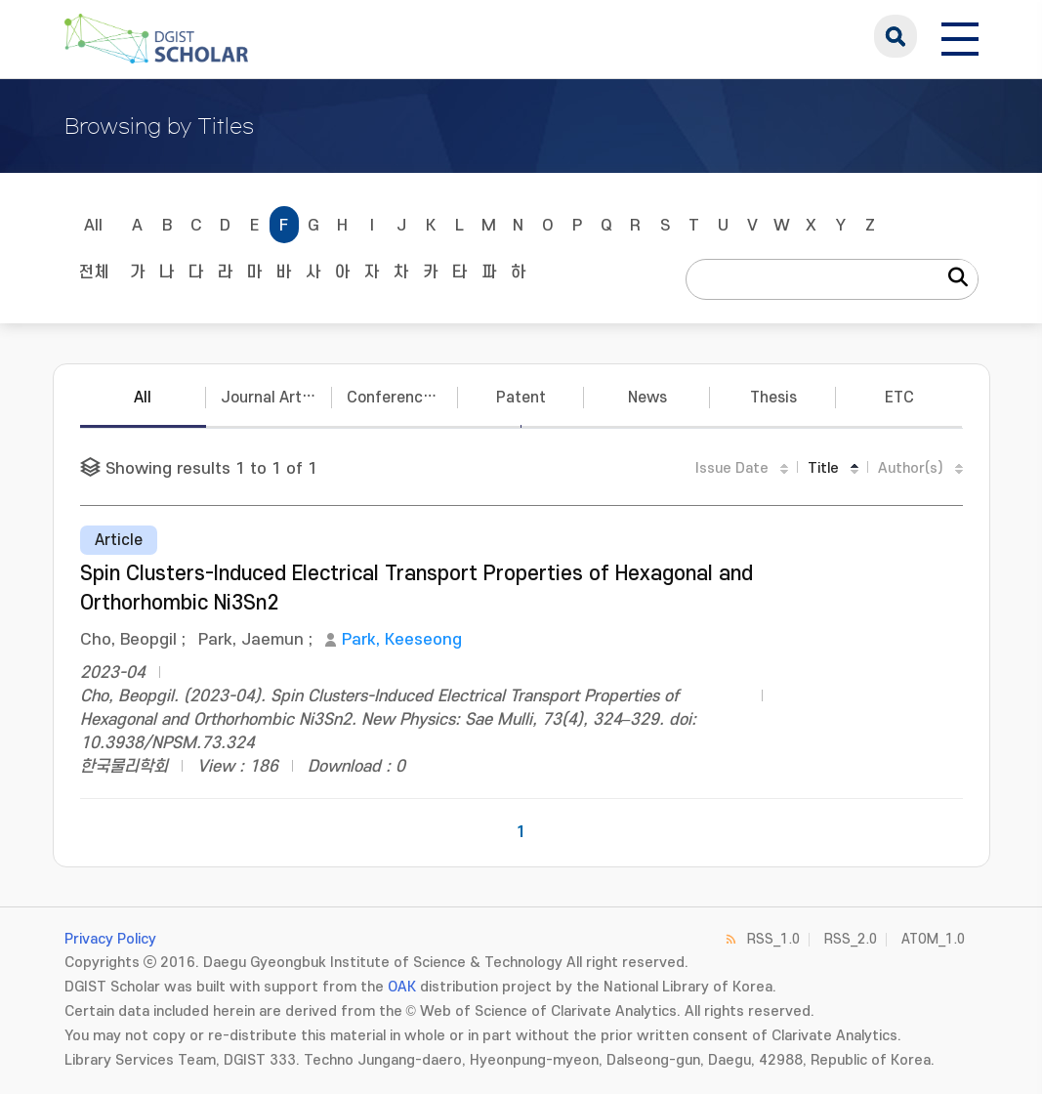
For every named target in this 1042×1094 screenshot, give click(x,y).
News (647, 397)
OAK (402, 987)
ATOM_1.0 (933, 939)
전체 (93, 272)
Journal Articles (276, 397)
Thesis (773, 397)
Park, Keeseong (402, 640)
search (895, 36)
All (93, 225)
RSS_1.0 (773, 939)
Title (823, 468)
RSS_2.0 (850, 939)
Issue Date (732, 468)
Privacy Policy (110, 939)
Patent (521, 397)
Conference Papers (402, 397)
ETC (899, 397)
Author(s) (910, 468)
